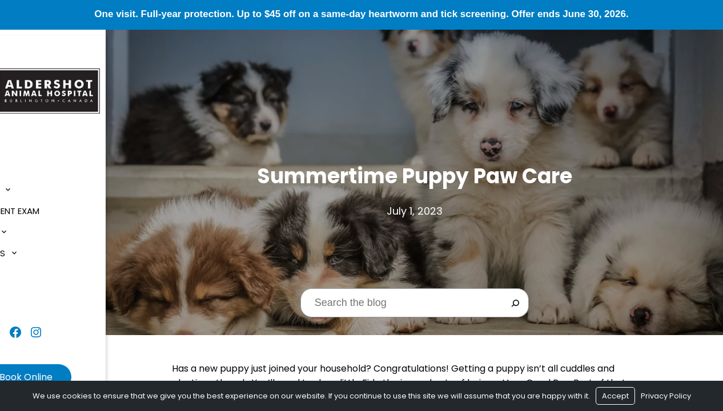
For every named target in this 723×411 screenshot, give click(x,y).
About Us (32, 184)
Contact (32, 290)
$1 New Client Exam (52, 205)
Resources (35, 247)
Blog (22, 269)
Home (23, 163)
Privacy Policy (666, 395)
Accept (615, 395)
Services (30, 226)
